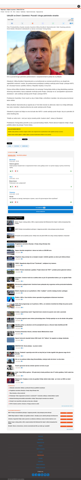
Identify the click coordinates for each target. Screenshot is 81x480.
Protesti (2, 11)
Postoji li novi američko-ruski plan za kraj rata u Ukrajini (24, 401)
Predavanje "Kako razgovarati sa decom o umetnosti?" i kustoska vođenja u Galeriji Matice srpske (34, 395)
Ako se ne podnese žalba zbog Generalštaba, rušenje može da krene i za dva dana (39, 359)
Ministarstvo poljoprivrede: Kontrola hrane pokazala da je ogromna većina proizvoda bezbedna (43, 284)
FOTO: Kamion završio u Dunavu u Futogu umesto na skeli (24, 403)
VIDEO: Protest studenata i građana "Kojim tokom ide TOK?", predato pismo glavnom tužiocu (43, 270)
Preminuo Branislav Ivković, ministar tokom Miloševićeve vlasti (34, 331)
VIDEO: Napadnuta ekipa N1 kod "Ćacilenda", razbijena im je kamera (35, 263)
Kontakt (40, 458)
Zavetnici (16, 146)
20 (22, 382)
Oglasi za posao (11, 9)
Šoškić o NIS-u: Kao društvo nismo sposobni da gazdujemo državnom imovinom (39, 297)
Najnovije (3, 9)
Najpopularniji (22, 155)
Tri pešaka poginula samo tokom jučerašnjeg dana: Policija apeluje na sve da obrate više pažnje (44, 318)
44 (22, 307)
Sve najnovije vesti (67, 406)
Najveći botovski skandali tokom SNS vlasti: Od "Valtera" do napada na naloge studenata (42, 338)
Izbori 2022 (25, 146)
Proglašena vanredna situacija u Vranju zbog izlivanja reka (32, 244)
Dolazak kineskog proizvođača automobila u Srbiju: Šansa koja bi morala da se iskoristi (31, 398)
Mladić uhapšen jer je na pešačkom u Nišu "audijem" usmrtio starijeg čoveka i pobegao (41, 291)
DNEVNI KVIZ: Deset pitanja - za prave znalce (28, 346)
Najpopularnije (39, 11)
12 (22, 348)
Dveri (9, 146)
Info (11, 11)
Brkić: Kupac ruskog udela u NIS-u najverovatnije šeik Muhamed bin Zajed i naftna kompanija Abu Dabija (43, 222)
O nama (41, 452)
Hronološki (12, 155)
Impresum (40, 461)
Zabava (18, 11)
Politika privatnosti (40, 467)
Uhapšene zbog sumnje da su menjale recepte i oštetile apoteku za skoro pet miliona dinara (42, 257)
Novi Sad (7, 11)
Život (14, 11)
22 (22, 314)
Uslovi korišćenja (40, 464)
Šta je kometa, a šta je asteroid (17, 393)
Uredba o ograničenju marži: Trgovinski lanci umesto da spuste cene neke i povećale (40, 312)
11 (22, 281)
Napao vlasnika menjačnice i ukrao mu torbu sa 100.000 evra (33, 250)
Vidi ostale (70, 429)
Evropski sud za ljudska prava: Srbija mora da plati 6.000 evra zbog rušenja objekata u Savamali (42, 235)
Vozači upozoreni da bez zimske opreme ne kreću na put (32, 365)
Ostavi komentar (40, 211)
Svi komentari (40, 207)
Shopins (40, 445)
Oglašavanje (40, 455)
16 (22, 356)
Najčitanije (23, 11)
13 (22, 340)
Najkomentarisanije (30, 11)
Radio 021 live (20, 9)
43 (22, 375)
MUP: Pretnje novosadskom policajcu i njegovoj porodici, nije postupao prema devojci (39, 229)
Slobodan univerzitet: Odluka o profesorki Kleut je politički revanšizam (27, 387)
